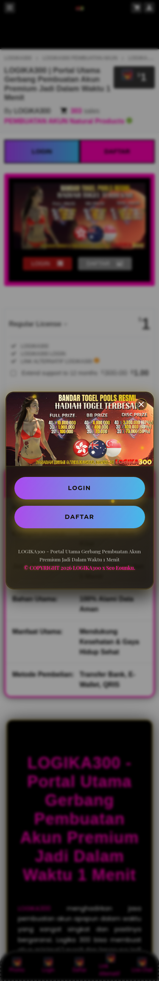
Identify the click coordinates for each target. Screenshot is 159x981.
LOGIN (79, 488)
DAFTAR (79, 517)
